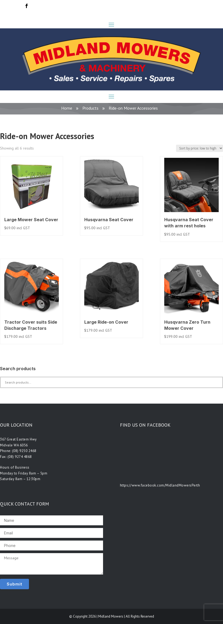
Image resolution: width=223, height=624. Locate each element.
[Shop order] (199, 148)
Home (66, 108)
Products (90, 108)
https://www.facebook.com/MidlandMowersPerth (160, 485)
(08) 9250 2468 (24, 451)
